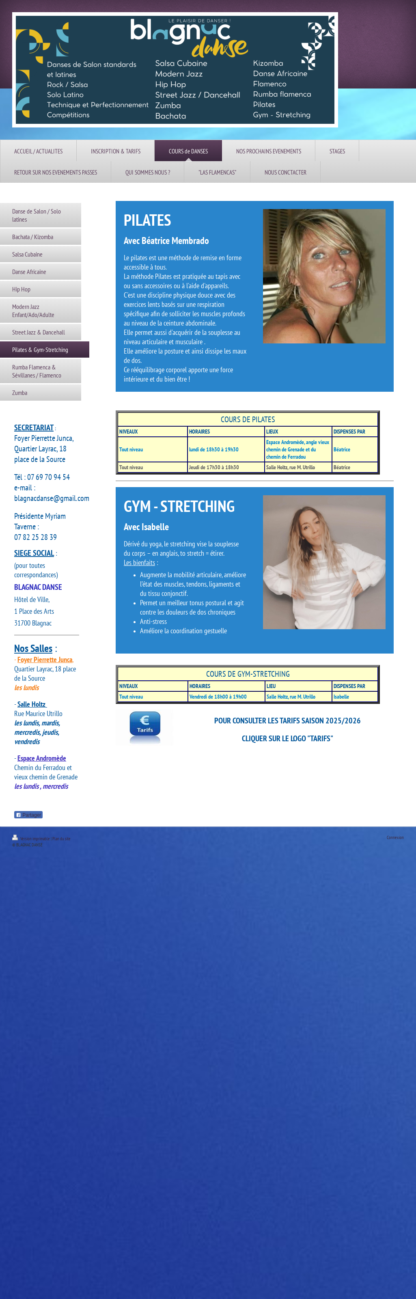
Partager (28, 815)
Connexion (395, 837)
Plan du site (61, 839)
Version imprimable (31, 839)
